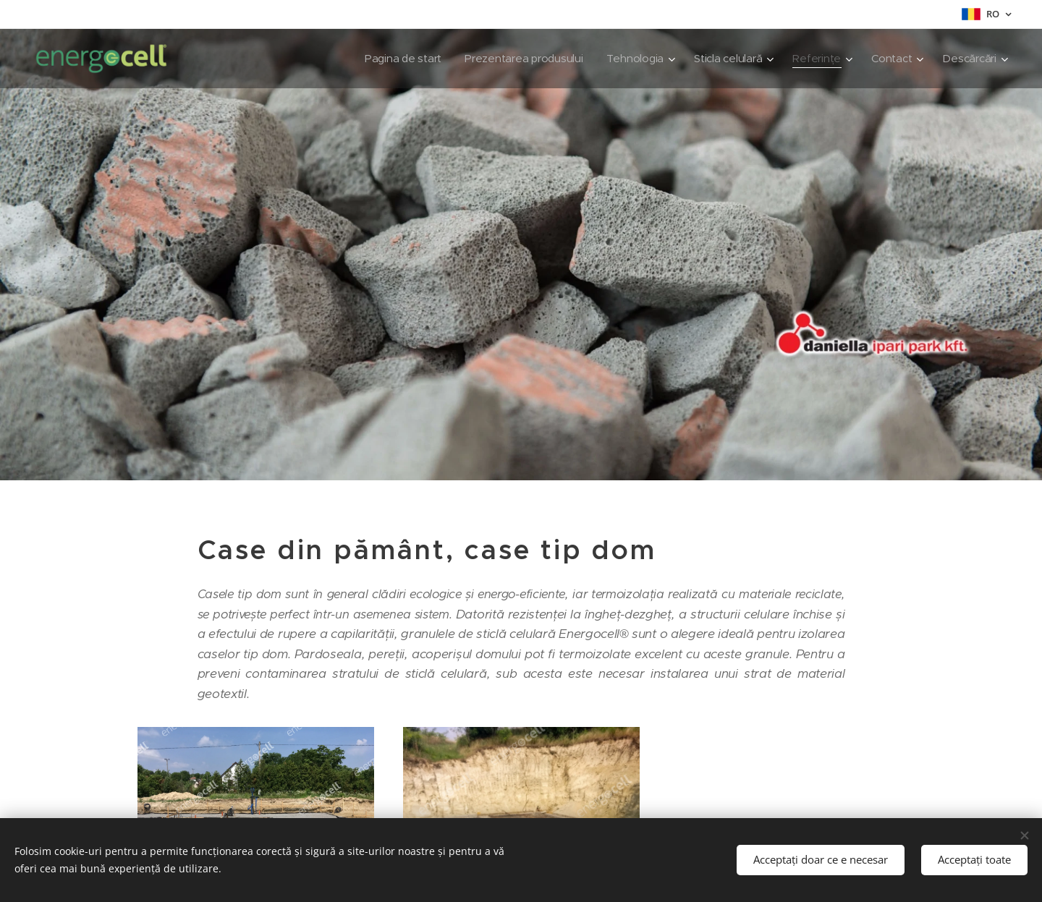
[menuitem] (392, 59)
